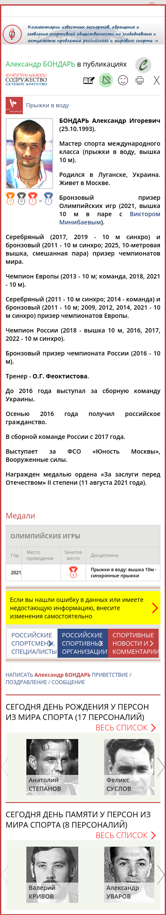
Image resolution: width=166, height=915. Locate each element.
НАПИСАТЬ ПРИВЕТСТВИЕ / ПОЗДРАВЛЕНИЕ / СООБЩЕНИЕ (68, 678)
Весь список (121, 727)
